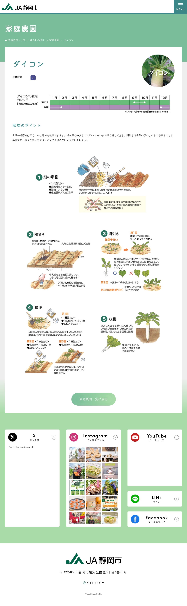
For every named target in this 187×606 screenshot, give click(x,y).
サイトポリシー (95, 582)
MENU (180, 6)
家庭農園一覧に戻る (94, 399)
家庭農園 (54, 40)
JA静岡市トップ (16, 40)
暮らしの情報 (37, 40)
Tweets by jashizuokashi (21, 447)
